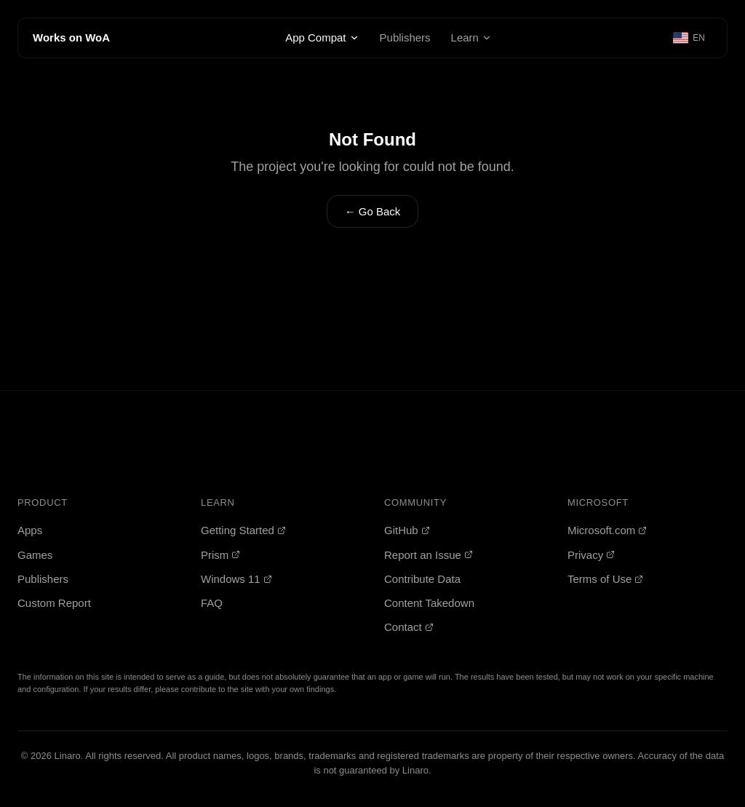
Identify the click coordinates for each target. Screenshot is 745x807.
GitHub (407, 530)
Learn (471, 37)
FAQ (212, 603)
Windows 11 (236, 579)
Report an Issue (428, 555)
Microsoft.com (607, 530)
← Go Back (373, 211)
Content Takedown (429, 603)
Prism (220, 555)
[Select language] (689, 37)
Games (34, 555)
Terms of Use (605, 579)
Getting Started (243, 530)
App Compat (322, 37)
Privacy (591, 555)
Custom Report (54, 603)
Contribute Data (422, 579)
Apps (29, 530)
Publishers (405, 37)
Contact (409, 627)
